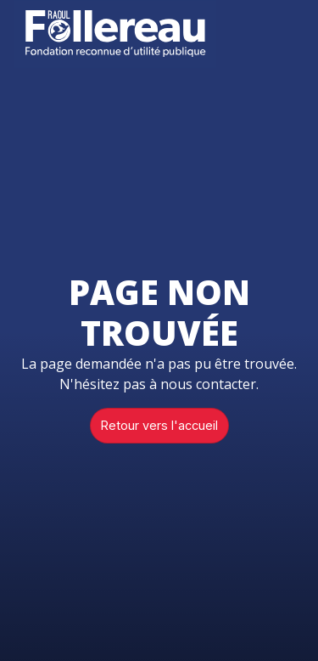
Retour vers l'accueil (159, 425)
